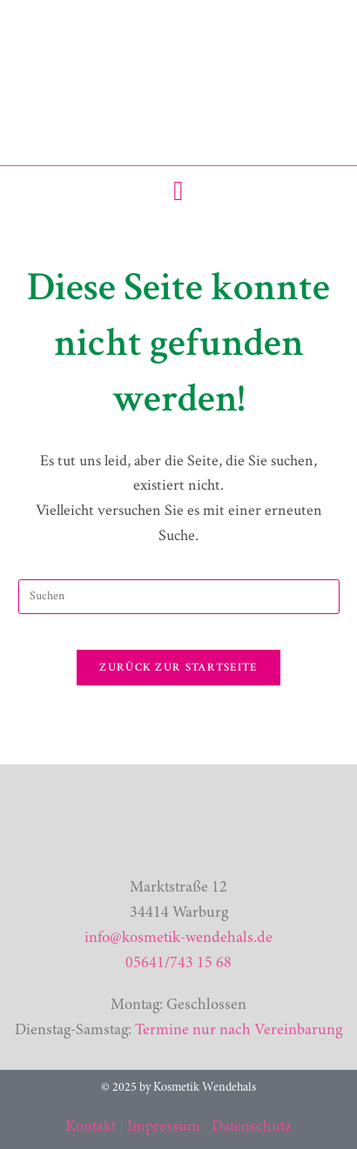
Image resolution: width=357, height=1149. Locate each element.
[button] (179, 190)
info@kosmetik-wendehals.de (178, 938)
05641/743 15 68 (178, 964)
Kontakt (90, 1127)
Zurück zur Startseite (178, 667)
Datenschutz (252, 1127)
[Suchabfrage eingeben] (179, 596)
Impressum (163, 1127)
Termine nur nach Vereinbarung (238, 1031)
